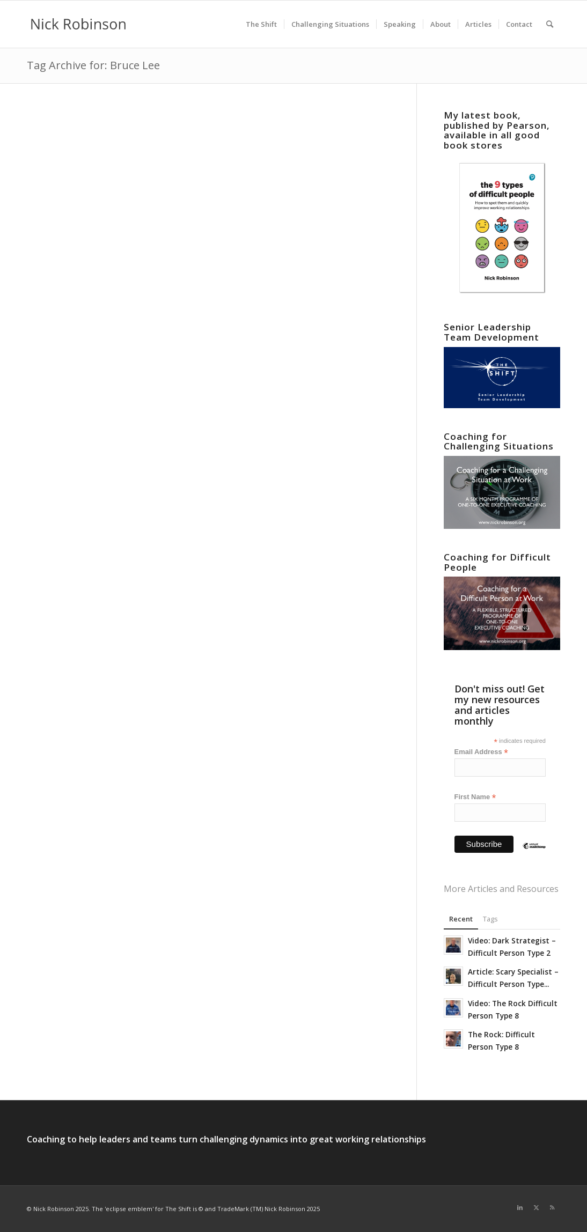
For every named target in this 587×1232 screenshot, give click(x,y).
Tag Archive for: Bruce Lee (93, 65)
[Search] (549, 24)
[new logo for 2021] (78, 24)
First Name (475, 797)
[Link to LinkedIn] (520, 1207)
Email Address (481, 752)
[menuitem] (261, 24)
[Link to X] (536, 1207)
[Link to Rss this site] (552, 1207)
